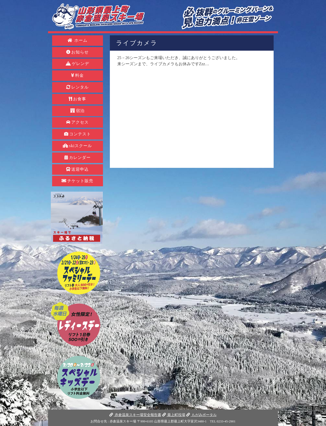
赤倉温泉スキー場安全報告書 (135, 415)
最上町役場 (173, 415)
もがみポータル (201, 415)
